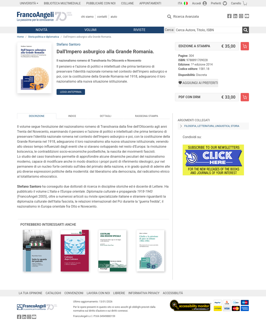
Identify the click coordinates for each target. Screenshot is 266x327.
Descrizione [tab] (36, 116)
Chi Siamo (87, 16)
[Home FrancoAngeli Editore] (44, 16)
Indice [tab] (72, 116)
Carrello (236, 3)
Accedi (196, 3)
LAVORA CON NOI (98, 293)
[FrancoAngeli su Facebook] (229, 17)
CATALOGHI (53, 293)
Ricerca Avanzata (186, 17)
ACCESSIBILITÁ (173, 293)
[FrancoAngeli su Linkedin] (235, 17)
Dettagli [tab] (105, 116)
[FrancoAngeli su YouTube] (247, 17)
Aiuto (114, 16)
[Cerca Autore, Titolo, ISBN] (208, 30)
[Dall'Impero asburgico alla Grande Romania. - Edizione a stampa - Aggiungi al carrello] (245, 46)
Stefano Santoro (68, 44)
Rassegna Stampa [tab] (146, 116)
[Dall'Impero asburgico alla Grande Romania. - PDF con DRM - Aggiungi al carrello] (245, 97)
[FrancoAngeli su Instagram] (241, 17)
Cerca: (169, 30)
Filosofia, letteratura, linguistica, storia (211, 126)
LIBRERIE (119, 293)
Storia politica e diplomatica (43, 36)
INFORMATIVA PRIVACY (144, 293)
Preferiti (216, 3)
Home (20, 36)
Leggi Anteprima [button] (70, 91)
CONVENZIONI (73, 293)
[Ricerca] (245, 30)
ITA (180, 3)
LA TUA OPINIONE (30, 293)
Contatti (102, 16)
